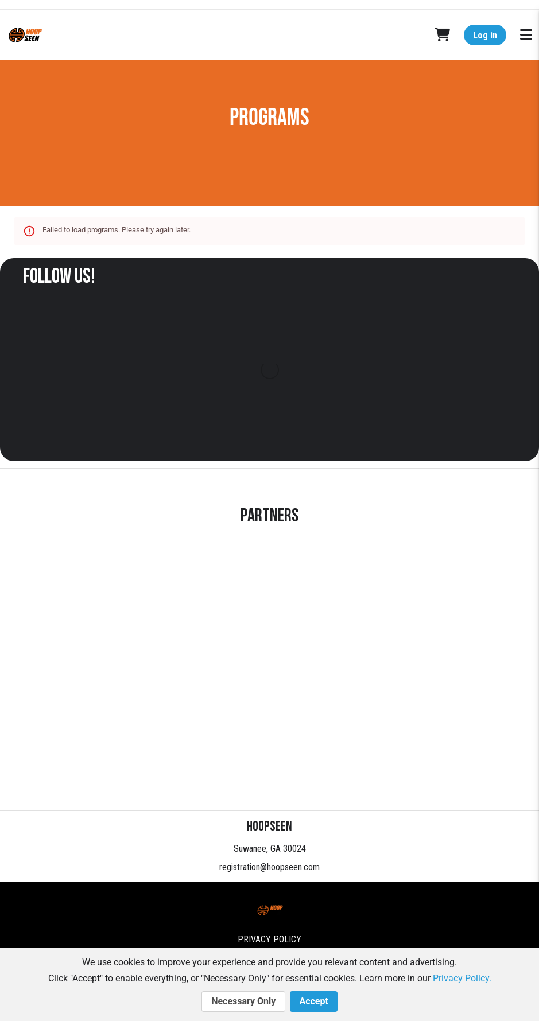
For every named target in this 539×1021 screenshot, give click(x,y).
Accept (313, 1001)
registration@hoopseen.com (269, 867)
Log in (485, 35)
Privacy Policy (269, 939)
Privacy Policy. (462, 978)
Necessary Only (243, 1001)
